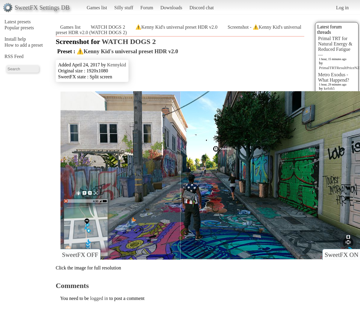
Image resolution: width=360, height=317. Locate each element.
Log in (342, 7)
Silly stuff (123, 7)
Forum (146, 7)
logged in (99, 298)
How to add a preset (23, 45)
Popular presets (19, 27)
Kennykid (116, 64)
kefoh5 (329, 88)
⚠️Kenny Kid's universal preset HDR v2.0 (176, 27)
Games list (97, 7)
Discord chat (201, 7)
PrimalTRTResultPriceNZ (339, 67)
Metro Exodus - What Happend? (333, 77)
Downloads (171, 7)
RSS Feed (14, 56)
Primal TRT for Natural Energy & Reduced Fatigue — (335, 46)
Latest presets (17, 21)
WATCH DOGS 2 (108, 27)
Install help (15, 39)
